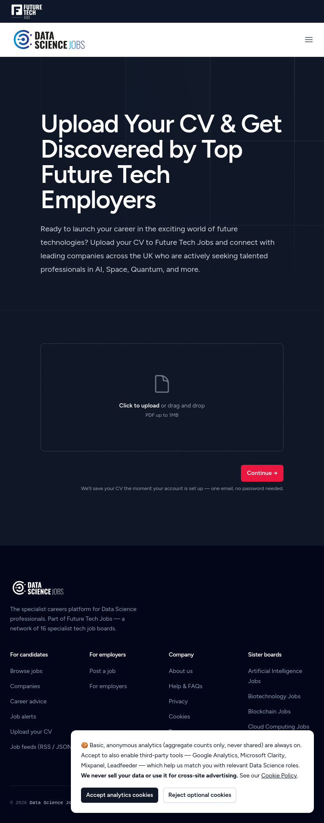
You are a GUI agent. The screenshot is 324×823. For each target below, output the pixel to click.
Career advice (28, 701)
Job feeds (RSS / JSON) (42, 747)
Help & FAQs (185, 686)
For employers (108, 686)
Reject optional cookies (199, 795)
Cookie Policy (279, 775)
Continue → (262, 473)
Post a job (102, 671)
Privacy (178, 701)
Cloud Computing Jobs (278, 726)
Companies (25, 686)
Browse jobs (26, 671)
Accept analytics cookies (119, 795)
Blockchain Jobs (269, 711)
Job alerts (23, 716)
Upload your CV (31, 731)
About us (181, 671)
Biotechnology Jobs (274, 696)
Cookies (179, 716)
